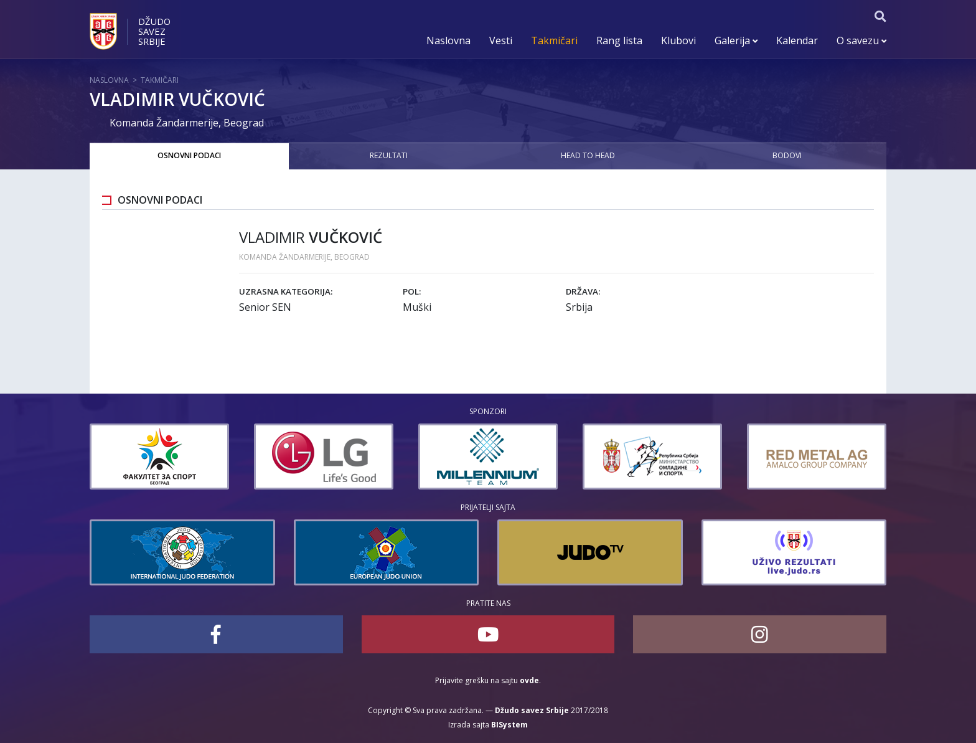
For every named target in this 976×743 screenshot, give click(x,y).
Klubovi (678, 40)
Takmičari (554, 40)
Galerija (736, 40)
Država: (583, 291)
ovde (529, 680)
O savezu (861, 40)
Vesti (500, 40)
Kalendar (797, 40)
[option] (211, 457)
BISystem (509, 724)
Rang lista (619, 40)
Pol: (412, 291)
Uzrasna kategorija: (285, 291)
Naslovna (448, 40)
